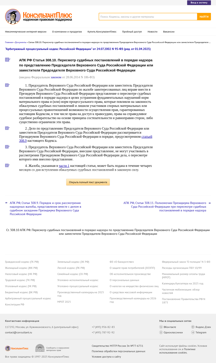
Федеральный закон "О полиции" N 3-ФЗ (186, 261)
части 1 (64, 166)
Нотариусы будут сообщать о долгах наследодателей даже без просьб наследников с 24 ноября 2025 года (184, 122)
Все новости (170, 132)
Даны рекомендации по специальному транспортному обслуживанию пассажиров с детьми (185, 88)
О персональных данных (124, 280)
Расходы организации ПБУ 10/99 (182, 267)
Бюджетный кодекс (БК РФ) (21, 292)
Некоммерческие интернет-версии (25, 31)
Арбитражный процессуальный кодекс (28, 298)
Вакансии (168, 31)
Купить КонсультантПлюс (102, 31)
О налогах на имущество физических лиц (134, 286)
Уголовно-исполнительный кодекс (77, 280)
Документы (20, 42)
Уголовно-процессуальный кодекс (77, 286)
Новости (152, 31)
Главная (9, 42)
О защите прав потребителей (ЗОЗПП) (132, 267)
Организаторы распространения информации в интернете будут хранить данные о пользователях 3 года (183, 68)
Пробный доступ (132, 31)
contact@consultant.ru (18, 332)
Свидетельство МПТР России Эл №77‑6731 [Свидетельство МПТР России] (117, 345)
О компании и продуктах (67, 31)
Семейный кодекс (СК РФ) (72, 274)
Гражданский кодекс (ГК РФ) (22, 261)
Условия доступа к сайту (106, 356)
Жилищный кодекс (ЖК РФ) (21, 267)
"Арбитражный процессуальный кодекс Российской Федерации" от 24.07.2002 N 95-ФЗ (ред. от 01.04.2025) (78, 49)
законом (56, 77)
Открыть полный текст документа (88, 182)
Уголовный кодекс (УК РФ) (20, 286)
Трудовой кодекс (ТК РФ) (20, 280)
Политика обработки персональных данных (118, 351)
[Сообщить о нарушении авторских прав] (52, 348)
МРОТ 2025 (64, 301)
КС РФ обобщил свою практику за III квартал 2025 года (184, 105)
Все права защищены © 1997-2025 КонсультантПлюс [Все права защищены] (37, 356)
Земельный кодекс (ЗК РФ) (73, 261)
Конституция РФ (14, 304)
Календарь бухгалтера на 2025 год (182, 283)
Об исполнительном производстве (130, 274)
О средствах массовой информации (131, 292)
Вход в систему (199, 2)
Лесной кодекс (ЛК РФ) (71, 267)
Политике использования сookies (177, 350)
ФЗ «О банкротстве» (122, 261)
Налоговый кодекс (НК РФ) (21, 274)
